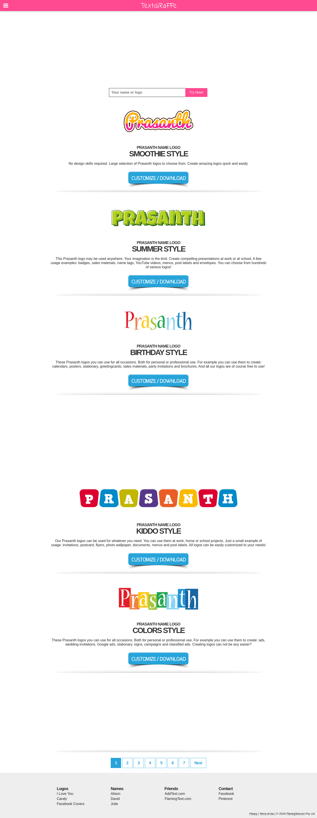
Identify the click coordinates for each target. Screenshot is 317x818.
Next (198, 763)
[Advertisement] (158, 49)
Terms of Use (267, 813)
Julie (114, 804)
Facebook (226, 794)
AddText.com (175, 794)
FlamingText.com (178, 799)
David (115, 799)
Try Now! (196, 92)
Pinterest (225, 799)
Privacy (253, 813)
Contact (226, 788)
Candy (62, 799)
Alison (115, 794)
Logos (62, 788)
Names (117, 788)
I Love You (65, 794)
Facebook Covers (70, 804)
